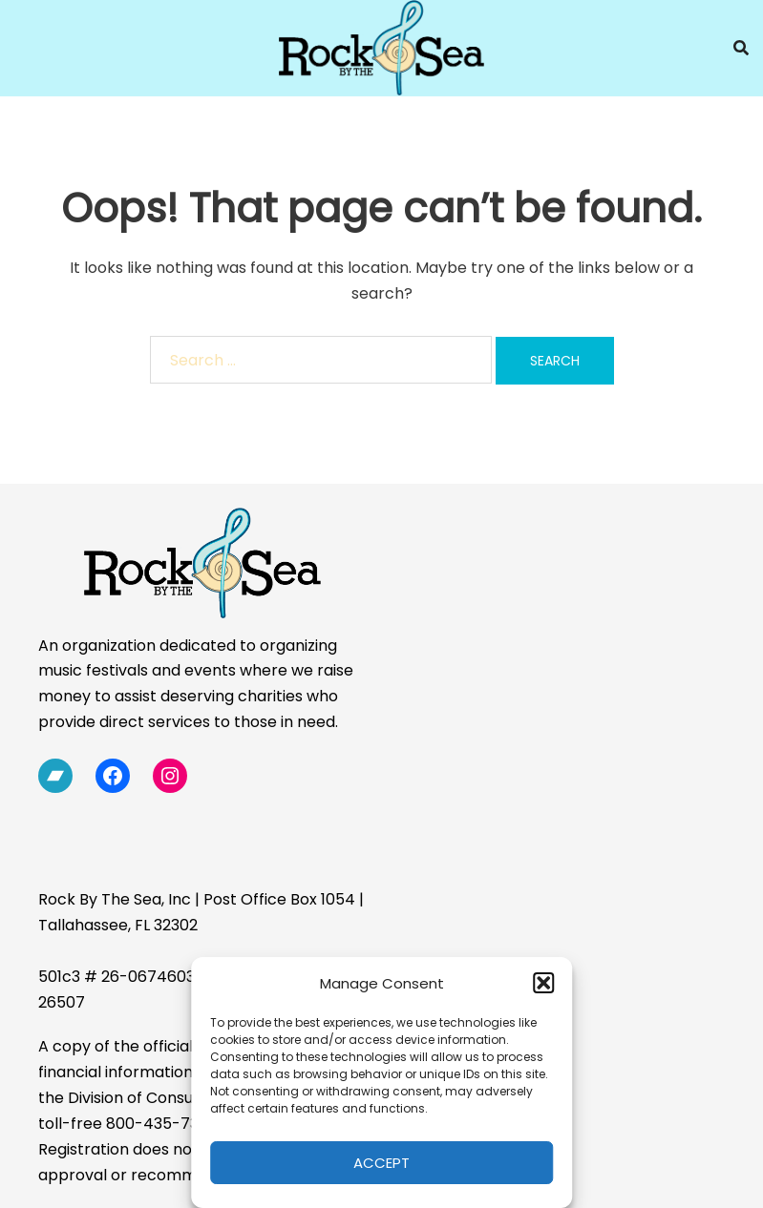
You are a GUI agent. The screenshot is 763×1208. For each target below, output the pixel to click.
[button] (543, 982)
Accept (381, 1163)
